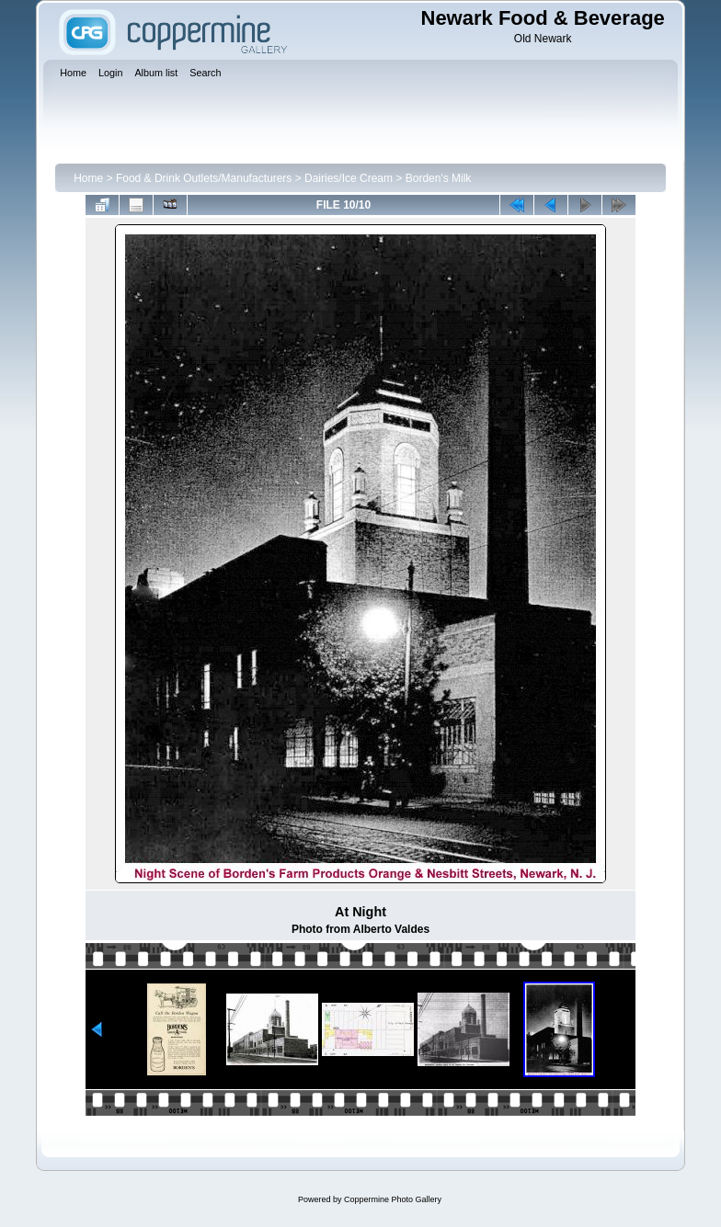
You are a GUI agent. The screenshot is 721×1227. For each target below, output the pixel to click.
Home (88, 178)
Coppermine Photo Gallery (392, 1199)
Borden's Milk (439, 178)
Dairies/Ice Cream (348, 178)
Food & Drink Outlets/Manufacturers (204, 178)
